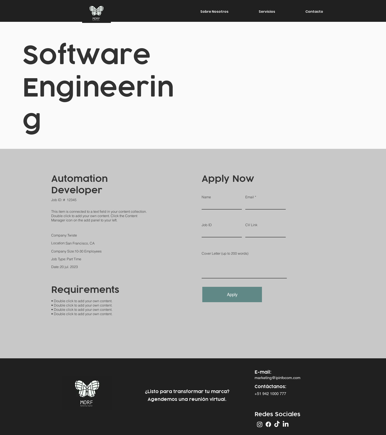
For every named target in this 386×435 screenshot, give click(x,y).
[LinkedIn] (285, 424)
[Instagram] (259, 424)
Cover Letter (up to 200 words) (225, 253)
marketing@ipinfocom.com (277, 377)
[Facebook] (268, 424)
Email (249, 197)
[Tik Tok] (277, 424)
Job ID (207, 225)
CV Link (251, 225)
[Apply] (232, 294)
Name (206, 197)
